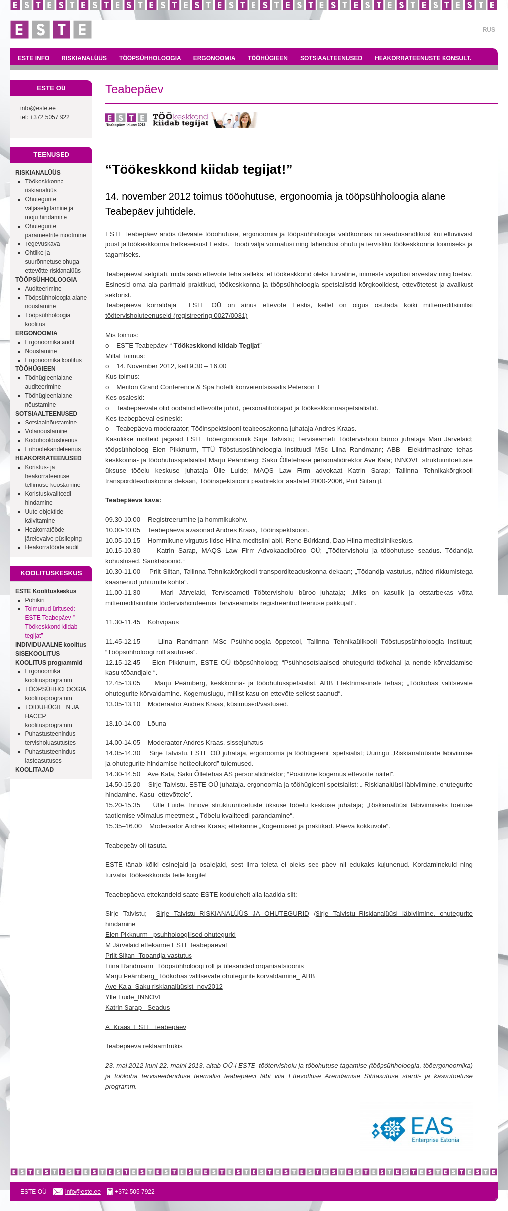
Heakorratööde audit (52, 547)
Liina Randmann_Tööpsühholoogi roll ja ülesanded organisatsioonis (204, 965)
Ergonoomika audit (49, 342)
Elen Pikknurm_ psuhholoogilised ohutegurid (170, 934)
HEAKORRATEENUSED (48, 458)
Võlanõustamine (46, 431)
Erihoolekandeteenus (53, 449)
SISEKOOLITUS (37, 653)
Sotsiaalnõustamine (51, 422)
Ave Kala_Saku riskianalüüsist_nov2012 (164, 986)
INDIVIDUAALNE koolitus (50, 644)
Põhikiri (34, 600)
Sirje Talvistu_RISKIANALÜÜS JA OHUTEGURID (232, 913)
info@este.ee (38, 108)
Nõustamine (41, 351)
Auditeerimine (43, 288)
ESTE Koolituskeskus (45, 591)
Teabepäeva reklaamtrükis (144, 1046)
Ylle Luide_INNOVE (134, 997)
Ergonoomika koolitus (53, 360)
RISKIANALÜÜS (84, 58)
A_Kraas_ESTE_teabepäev (145, 1026)
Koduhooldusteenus (51, 440)
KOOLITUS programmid (48, 662)
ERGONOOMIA (214, 58)
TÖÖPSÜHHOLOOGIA (150, 58)
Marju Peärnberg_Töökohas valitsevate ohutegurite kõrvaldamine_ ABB (210, 976)
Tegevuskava (42, 244)
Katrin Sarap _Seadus (137, 1007)
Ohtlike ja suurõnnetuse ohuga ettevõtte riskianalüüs (53, 261)
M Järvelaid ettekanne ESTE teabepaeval (166, 945)
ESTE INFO (33, 58)
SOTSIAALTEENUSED (331, 58)
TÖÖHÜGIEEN (268, 58)
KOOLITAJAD (34, 769)
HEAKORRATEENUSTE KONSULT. (423, 58)
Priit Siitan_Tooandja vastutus (148, 955)
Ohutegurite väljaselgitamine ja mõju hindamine (49, 208)
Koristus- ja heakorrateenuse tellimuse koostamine (52, 476)
